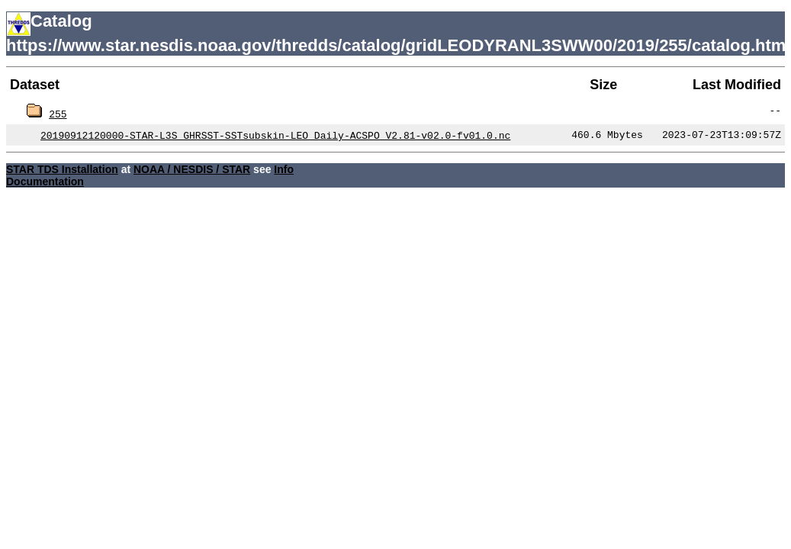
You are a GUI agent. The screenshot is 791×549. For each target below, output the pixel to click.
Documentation (45, 181)
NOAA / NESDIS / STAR (191, 169)
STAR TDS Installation (62, 169)
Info (284, 169)
